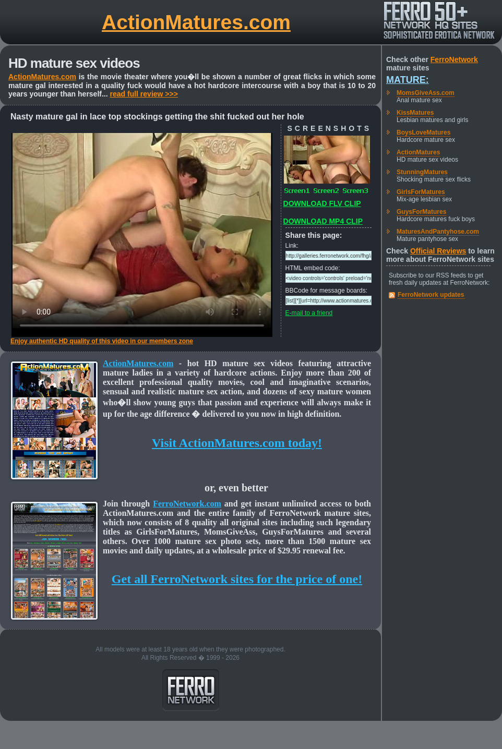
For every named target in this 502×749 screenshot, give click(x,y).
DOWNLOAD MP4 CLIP (323, 221)
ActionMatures (418, 152)
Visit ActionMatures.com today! (237, 443)
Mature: (407, 80)
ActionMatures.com (196, 22)
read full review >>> (144, 94)
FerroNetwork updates (431, 294)
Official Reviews (438, 251)
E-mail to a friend (309, 313)
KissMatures (415, 112)
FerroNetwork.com (187, 503)
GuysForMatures (421, 211)
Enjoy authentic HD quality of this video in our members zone (101, 341)
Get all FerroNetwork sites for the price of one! (237, 579)
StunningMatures (422, 172)
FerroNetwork (454, 59)
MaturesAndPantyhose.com (438, 231)
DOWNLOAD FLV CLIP (322, 203)
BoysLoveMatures (423, 132)
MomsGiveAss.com (426, 92)
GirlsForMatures (421, 192)
